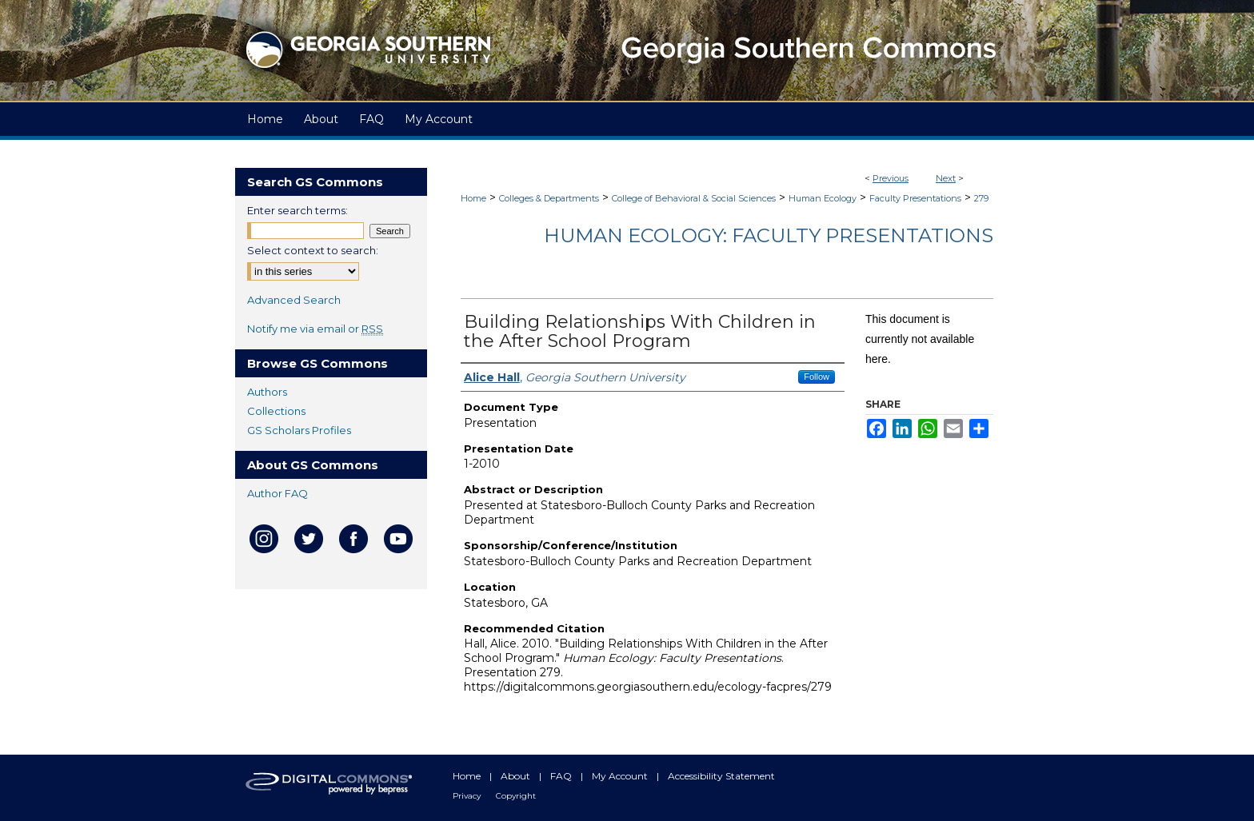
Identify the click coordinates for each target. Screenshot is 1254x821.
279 (981, 198)
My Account (621, 776)
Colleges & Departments (549, 198)
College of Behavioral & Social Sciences (694, 198)
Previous (891, 178)
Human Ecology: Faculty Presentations (768, 235)
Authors (267, 391)
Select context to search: (312, 250)
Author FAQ (277, 493)
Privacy (468, 796)
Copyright (516, 796)
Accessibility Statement (721, 776)
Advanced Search (294, 299)
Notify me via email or (315, 328)
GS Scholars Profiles (299, 430)
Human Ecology (823, 198)
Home (473, 198)
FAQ (562, 776)
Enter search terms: (297, 210)
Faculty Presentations (915, 198)
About (517, 776)
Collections (276, 411)
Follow (816, 376)
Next (946, 178)
